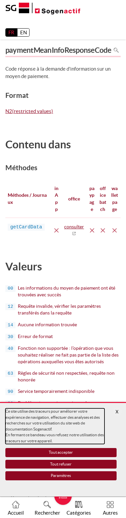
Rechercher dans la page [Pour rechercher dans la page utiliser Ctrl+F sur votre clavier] (116, 50)
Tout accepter (61, 452)
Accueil (16, 512)
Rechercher (47, 512)
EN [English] (23, 32)
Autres (110, 512)
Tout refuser (61, 464)
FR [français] (11, 32)
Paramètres (61, 475)
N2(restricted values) (29, 111)
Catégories (79, 512)
